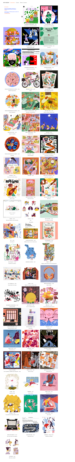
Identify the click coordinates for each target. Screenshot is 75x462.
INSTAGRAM (6, 6)
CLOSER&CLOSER (7, 13)
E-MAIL (5, 10)
